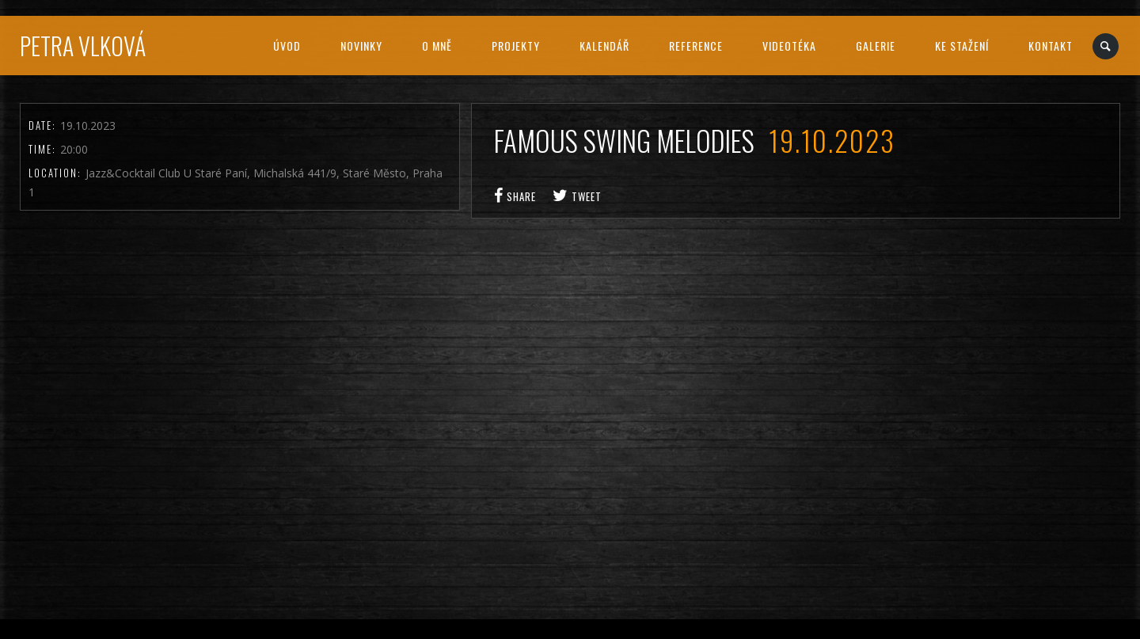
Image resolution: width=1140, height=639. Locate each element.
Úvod (287, 45)
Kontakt (1050, 45)
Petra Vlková (83, 45)
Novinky (361, 45)
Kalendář (604, 45)
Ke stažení (962, 45)
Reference (696, 45)
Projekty (516, 45)
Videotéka (789, 45)
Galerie (875, 45)
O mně (437, 45)
